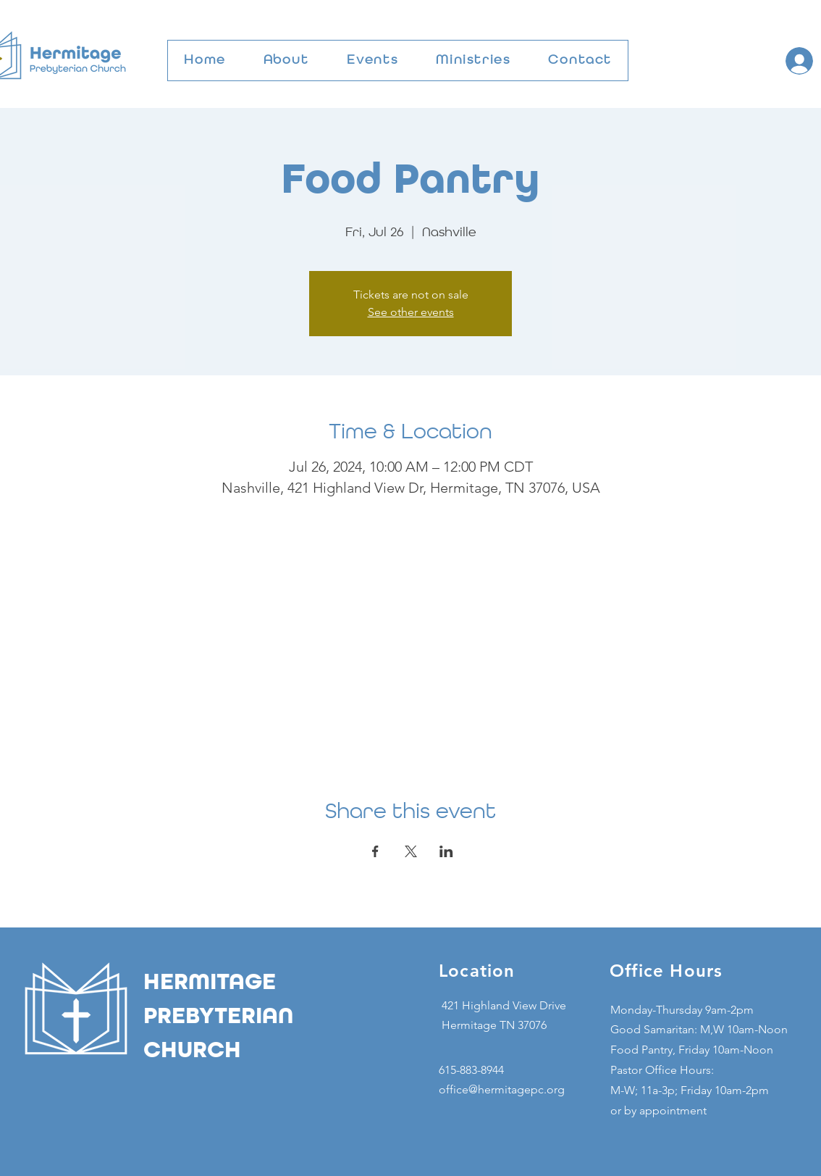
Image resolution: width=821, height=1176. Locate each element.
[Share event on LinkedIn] (446, 851)
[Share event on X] (411, 851)
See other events (411, 312)
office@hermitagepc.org (502, 1089)
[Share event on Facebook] (375, 851)
